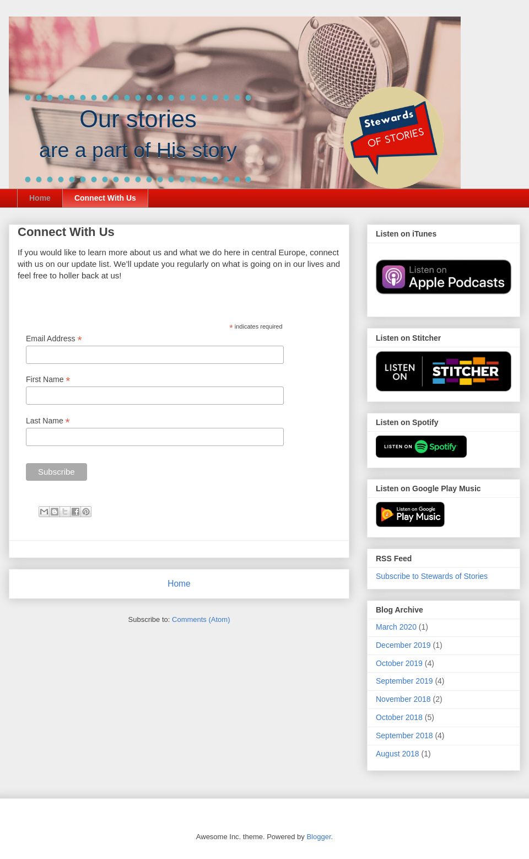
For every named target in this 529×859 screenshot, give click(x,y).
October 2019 (399, 663)
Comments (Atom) (201, 619)
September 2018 (404, 735)
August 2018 (397, 753)
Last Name (48, 421)
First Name (48, 379)
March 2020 (396, 626)
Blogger (318, 837)
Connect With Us (105, 198)
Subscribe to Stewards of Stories (432, 576)
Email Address (54, 339)
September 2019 (404, 681)
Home (40, 198)
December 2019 (403, 645)
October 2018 (399, 717)
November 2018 (403, 699)
